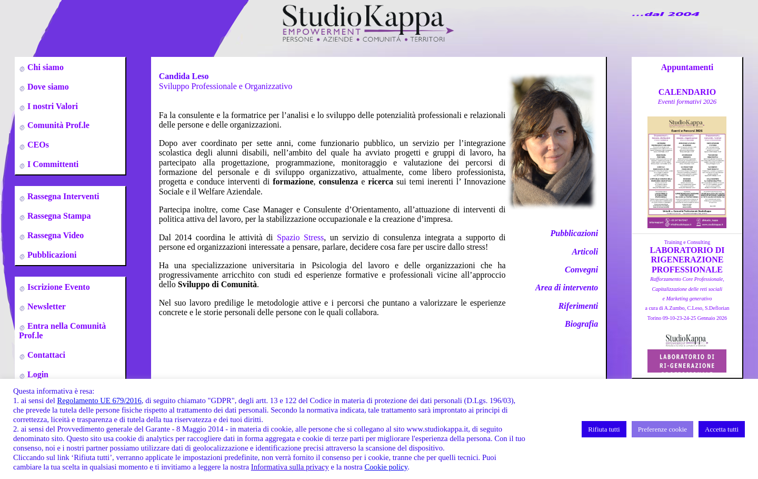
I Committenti (51, 164)
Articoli (585, 251)
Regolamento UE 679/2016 (99, 400)
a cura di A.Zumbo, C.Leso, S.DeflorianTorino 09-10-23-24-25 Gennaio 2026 (687, 298)
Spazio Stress (300, 237)
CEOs (37, 144)
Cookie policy (385, 467)
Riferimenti (578, 305)
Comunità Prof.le (57, 125)
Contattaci (45, 354)
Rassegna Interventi (62, 196)
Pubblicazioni (50, 254)
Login (36, 374)
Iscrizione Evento (57, 286)
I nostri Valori (51, 106)
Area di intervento (566, 287)
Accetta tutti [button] (722, 429)
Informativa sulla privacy (290, 467)
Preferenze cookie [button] (662, 429)
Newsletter (45, 306)
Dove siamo (47, 86)
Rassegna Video (54, 235)
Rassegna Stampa (58, 215)
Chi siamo (44, 67)
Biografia (581, 323)
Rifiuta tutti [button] (604, 429)
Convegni (581, 269)
